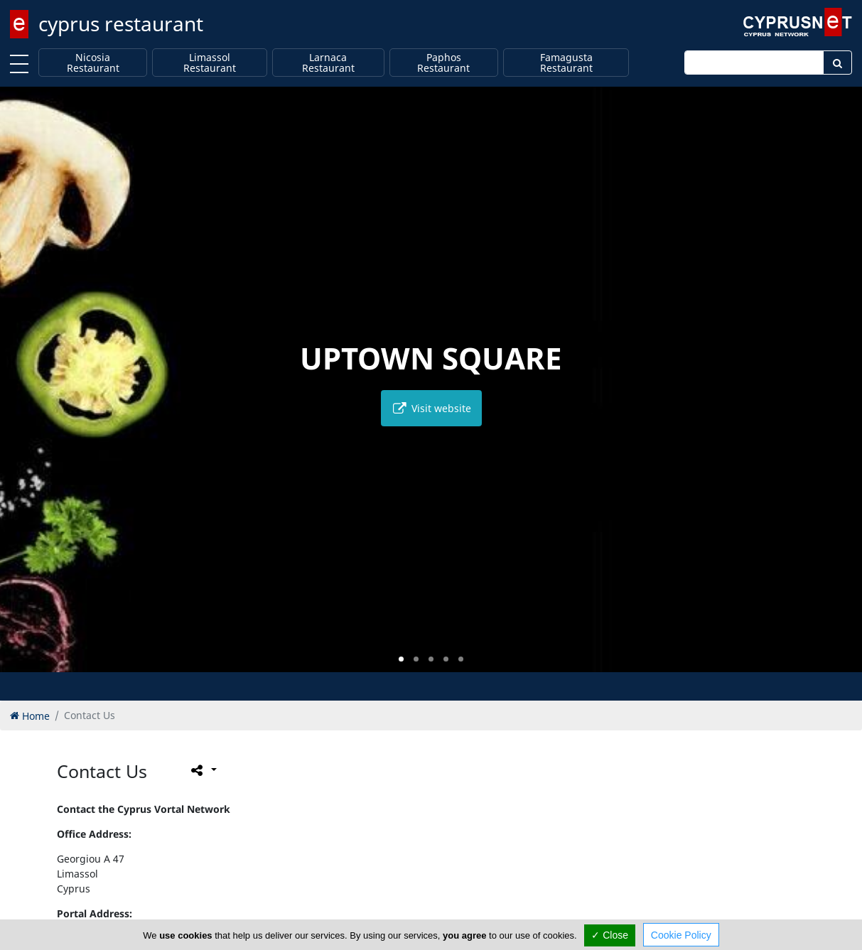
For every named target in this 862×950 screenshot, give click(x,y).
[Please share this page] (203, 769)
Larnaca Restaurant (328, 63)
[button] (401, 659)
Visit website (431, 408)
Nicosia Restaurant (93, 63)
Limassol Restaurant (209, 63)
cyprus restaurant (120, 23)
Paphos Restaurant (443, 63)
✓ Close (609, 935)
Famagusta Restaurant (566, 63)
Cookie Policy (681, 935)
